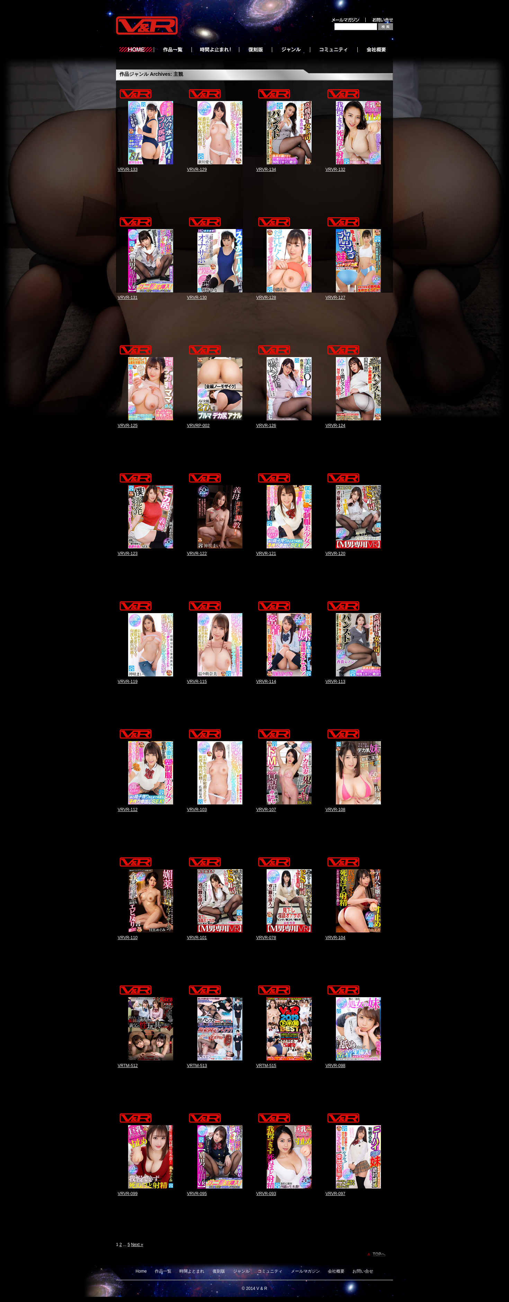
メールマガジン (305, 1271)
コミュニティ (270, 1271)
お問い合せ (362, 1271)
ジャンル (241, 1271)
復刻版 (219, 1271)
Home (141, 1271)
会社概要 (336, 1271)
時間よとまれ (191, 1271)
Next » (137, 1244)
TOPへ (379, 1254)
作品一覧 (163, 1271)
